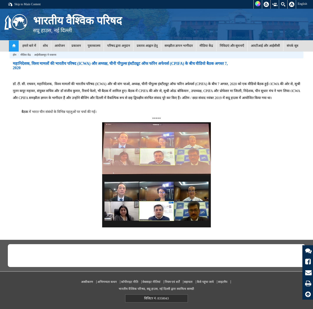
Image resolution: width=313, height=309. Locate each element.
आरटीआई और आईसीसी (265, 45)
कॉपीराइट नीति (129, 282)
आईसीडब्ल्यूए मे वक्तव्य (45, 54)
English (302, 3)
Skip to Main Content (24, 4)
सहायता (188, 282)
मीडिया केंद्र (206, 45)
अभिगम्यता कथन (107, 282)
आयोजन (60, 45)
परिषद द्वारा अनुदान (118, 45)
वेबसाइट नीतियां (151, 282)
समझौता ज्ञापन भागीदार (179, 45)
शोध (45, 45)
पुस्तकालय (94, 45)
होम (14, 54)
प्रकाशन (76, 45)
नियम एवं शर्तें (172, 282)
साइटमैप (222, 282)
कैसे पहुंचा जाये (205, 282)
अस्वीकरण (87, 282)
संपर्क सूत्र (292, 45)
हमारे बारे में (29, 45)
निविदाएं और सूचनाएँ (232, 45)
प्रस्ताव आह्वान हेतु (147, 45)
